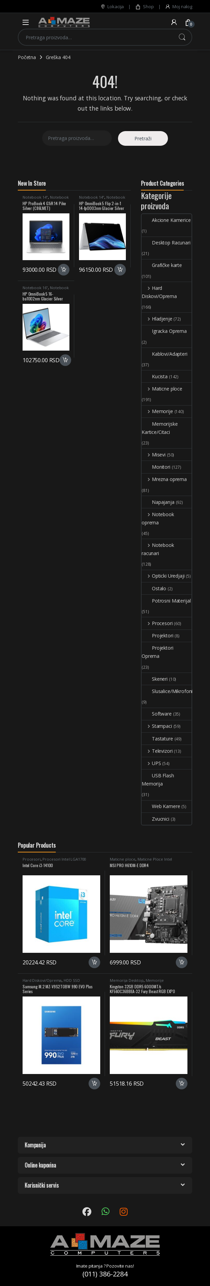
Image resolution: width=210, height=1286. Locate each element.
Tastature (157, 738)
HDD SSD (72, 980)
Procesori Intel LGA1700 (64, 859)
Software (157, 713)
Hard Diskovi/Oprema (159, 292)
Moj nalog (178, 6)
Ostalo (154, 588)
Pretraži (182, 37)
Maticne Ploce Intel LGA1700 (141, 861)
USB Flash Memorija (158, 779)
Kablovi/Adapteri (164, 354)
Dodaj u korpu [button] (63, 269)
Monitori (156, 467)
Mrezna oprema (164, 479)
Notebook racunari (158, 549)
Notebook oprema (158, 518)
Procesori (157, 623)
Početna (27, 57)
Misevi (154, 454)
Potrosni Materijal (166, 600)
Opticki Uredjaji (163, 576)
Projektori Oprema (157, 652)
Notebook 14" (35, 197)
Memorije (157, 411)
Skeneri (155, 679)
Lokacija (112, 6)
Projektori (157, 635)
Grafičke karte (162, 265)
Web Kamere (161, 806)
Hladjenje (157, 318)
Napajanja (158, 502)
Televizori (157, 751)
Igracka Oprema (164, 331)
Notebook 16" (35, 287)
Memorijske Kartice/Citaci (160, 428)
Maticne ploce (162, 388)
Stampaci (157, 726)
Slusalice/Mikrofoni (167, 691)
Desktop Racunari (166, 242)
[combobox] (95, 37)
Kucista (155, 376)
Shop (144, 6)
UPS (151, 763)
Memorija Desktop (127, 980)
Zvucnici (155, 819)
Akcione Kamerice (166, 220)
